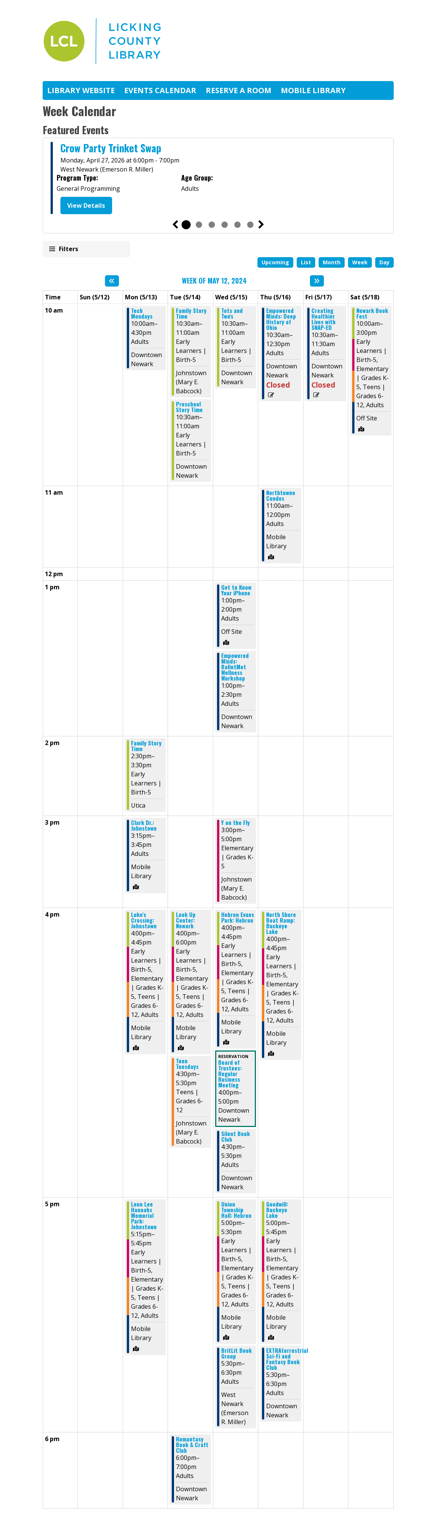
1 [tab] (186, 224)
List (306, 262)
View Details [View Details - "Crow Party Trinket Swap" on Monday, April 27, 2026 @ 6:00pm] (86, 205)
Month (331, 262)
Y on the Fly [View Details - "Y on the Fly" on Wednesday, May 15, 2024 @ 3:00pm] (235, 822)
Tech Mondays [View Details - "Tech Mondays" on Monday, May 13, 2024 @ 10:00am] (142, 313)
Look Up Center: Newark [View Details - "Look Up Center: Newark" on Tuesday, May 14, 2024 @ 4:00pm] (186, 920)
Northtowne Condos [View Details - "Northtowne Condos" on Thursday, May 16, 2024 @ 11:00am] (280, 495)
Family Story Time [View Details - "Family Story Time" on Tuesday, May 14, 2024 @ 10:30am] (191, 313)
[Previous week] (112, 281)
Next (261, 224)
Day (384, 262)
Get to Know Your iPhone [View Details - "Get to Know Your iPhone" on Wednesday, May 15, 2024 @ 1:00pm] (236, 590)
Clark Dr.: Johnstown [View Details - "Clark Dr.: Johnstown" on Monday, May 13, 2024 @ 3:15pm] (144, 825)
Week (360, 262)
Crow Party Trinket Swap (110, 148)
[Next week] (317, 281)
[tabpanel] (218, 179)
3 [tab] (211, 224)
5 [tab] (237, 224)
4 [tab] (224, 224)
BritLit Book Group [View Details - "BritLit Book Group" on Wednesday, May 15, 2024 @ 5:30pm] (236, 1353)
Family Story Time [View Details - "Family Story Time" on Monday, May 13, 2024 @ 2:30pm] (146, 745)
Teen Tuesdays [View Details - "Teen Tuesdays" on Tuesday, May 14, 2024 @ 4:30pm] (187, 1063)
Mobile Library (313, 90)
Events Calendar (160, 90)
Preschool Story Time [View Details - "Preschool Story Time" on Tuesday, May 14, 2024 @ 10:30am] (189, 406)
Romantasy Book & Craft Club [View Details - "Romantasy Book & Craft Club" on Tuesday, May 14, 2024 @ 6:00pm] (192, 1444)
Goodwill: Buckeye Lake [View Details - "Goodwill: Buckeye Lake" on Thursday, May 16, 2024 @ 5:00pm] (277, 1209)
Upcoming (275, 262)
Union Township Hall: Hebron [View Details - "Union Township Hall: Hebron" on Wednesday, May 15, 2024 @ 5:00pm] (236, 1209)
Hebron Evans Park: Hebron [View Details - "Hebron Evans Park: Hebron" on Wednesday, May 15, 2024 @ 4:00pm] (237, 917)
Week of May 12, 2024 (214, 281)
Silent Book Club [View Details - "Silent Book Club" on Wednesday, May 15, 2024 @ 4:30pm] (235, 1136)
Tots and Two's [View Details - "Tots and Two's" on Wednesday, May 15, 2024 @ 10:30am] (232, 313)
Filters (68, 248)
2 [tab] (198, 224)
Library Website (81, 90)
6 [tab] (250, 224)
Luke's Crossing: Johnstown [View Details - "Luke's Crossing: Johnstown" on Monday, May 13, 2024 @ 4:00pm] (144, 920)
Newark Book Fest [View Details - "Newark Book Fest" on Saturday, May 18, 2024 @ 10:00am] (372, 313)
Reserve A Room (238, 90)
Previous (175, 224)
